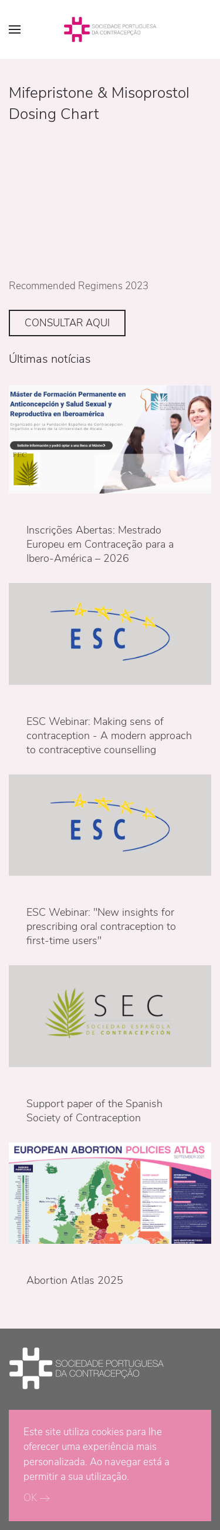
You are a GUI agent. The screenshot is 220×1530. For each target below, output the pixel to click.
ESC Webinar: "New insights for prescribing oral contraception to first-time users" (101, 926)
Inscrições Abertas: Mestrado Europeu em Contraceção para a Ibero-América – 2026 (100, 544)
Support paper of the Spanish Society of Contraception (94, 1111)
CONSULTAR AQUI (67, 323)
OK (30, 1498)
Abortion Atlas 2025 (74, 1280)
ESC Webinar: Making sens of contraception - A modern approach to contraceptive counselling (109, 735)
